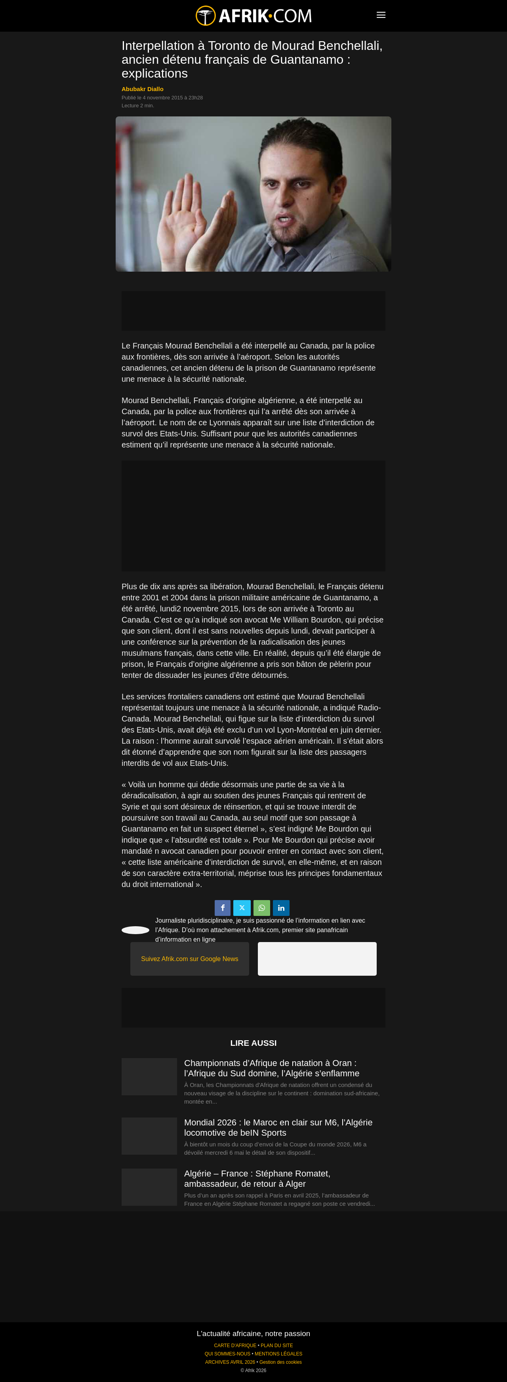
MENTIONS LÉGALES (278, 1354)
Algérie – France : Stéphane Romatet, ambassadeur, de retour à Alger (257, 1179)
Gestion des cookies (280, 1362)
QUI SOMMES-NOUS (228, 1354)
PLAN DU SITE (277, 1345)
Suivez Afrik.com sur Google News (189, 959)
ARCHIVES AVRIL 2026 (230, 1362)
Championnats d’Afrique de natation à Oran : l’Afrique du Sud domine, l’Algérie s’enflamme (272, 1068)
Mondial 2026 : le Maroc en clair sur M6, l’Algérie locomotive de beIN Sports (278, 1127)
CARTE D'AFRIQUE (235, 1345)
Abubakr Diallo (143, 89)
